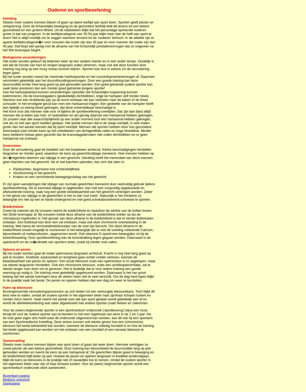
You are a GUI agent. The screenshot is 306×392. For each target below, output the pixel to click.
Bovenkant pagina (16, 376)
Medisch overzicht (16, 379)
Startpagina (11, 383)
